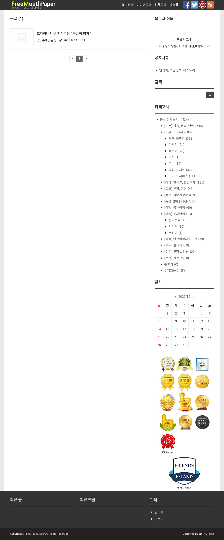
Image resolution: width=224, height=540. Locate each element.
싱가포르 (176, 220)
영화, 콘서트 (180, 170)
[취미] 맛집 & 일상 (179, 252)
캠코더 (176, 151)
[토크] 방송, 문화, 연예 (184, 126)
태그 (130, 5)
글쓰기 (158, 519)
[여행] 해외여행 (177, 214)
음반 (174, 164)
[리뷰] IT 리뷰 (177, 132)
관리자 (158, 512)
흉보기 (170, 264)
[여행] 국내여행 (177, 207)
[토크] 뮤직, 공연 (178, 189)
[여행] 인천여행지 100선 (183, 239)
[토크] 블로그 (176, 258)
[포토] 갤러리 (176, 245)
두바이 (175, 233)
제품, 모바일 (181, 138)
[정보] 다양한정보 (179, 195)
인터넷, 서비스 (182, 176)
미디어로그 (143, 5)
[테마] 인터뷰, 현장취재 (183, 182)
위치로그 (160, 5)
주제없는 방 (49, 40)
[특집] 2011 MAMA (179, 201)
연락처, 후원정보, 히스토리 (177, 70)
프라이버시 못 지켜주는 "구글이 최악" (64, 34)
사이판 (176, 226)
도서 (174, 157)
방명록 (173, 5)
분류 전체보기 (174, 119)
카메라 (176, 145)
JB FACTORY (206, 533)
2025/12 (184, 296)
